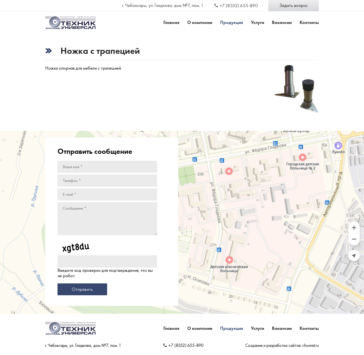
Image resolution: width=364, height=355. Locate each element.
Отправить (82, 289)
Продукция (231, 22)
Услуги (257, 22)
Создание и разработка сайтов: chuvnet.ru (282, 345)
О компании (199, 22)
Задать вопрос (293, 5)
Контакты (309, 22)
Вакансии (282, 22)
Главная (171, 22)
